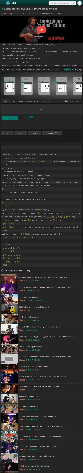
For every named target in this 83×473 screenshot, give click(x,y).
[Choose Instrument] (49, 101)
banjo (36, 101)
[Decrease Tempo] (3, 69)
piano (13, 101)
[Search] (74, 3)
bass (43, 101)
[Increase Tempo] (19, 69)
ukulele (21, 101)
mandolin (29, 101)
